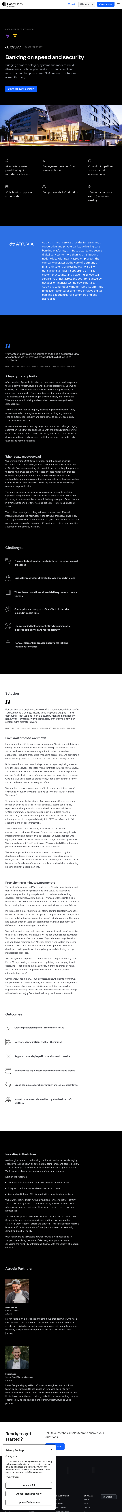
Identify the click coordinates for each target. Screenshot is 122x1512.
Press (86, 1503)
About (86, 1499)
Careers (87, 1508)
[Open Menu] (118, 4)
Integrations (61, 1508)
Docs (58, 1499)
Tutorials (59, 1503)
